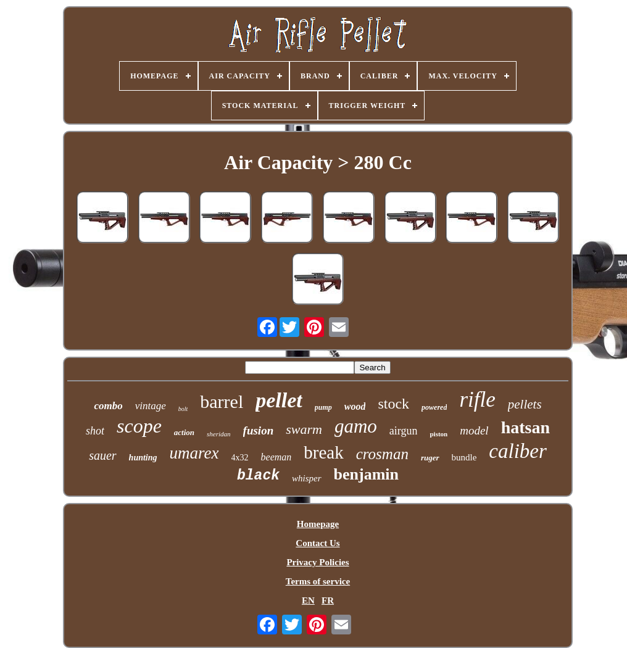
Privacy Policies (317, 562)
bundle (464, 457)
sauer (102, 455)
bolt (183, 408)
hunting (143, 457)
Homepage (318, 524)
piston (438, 434)
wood (355, 406)
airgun (403, 431)
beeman (276, 457)
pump (323, 407)
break (323, 452)
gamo (355, 426)
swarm (304, 429)
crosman (382, 454)
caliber (517, 451)
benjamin (366, 474)
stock (393, 404)
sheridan (219, 434)
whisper (307, 478)
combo (108, 406)
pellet (278, 400)
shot (95, 431)
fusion (258, 430)
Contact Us (317, 543)
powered (434, 407)
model (474, 430)
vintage (150, 406)
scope (139, 426)
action (184, 432)
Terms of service (318, 581)
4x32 (240, 457)
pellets (525, 404)
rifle (477, 400)
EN (308, 600)
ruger (430, 457)
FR (328, 600)
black (258, 476)
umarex (194, 453)
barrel (221, 401)
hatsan (525, 427)
